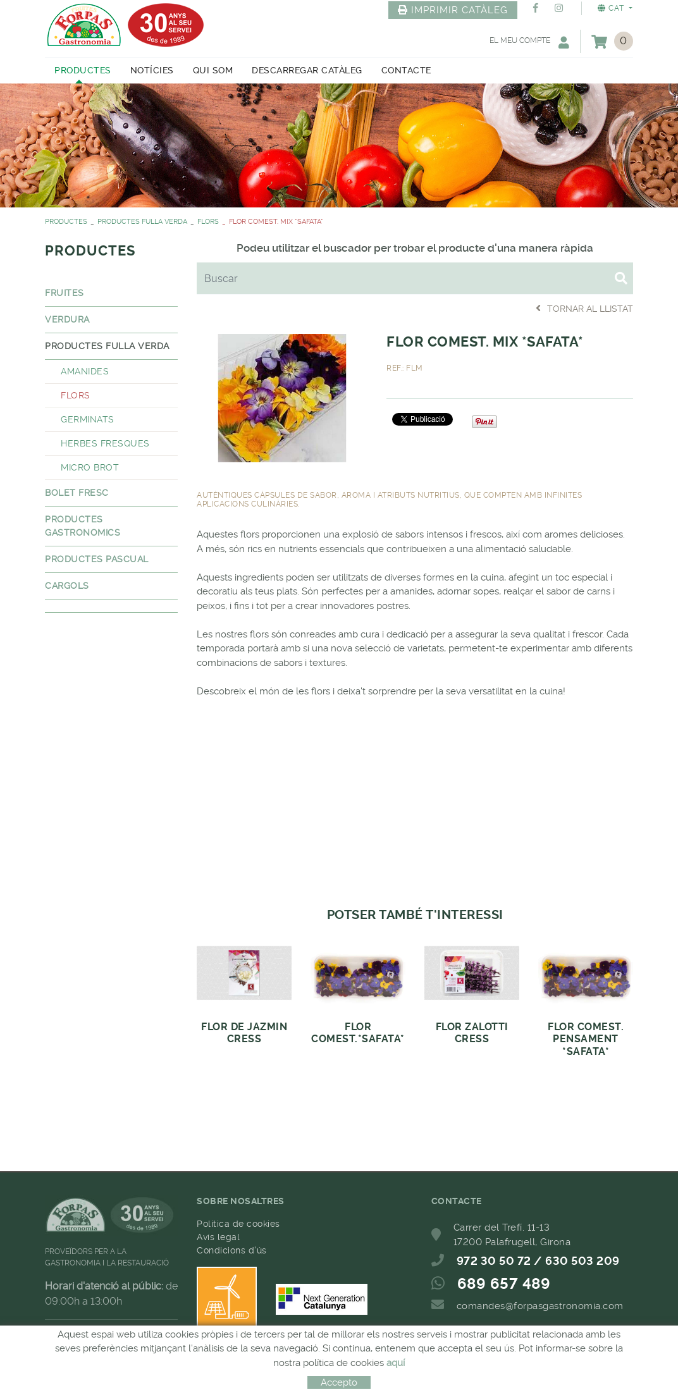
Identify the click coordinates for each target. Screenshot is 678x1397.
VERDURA (67, 319)
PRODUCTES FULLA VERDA (142, 222)
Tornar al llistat (584, 308)
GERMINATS (87, 419)
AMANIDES (85, 371)
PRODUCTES (66, 222)
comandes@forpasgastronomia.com (540, 1306)
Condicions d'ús (232, 1250)
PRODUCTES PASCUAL (97, 559)
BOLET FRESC (77, 493)
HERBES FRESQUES (105, 443)
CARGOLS (67, 586)
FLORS (208, 222)
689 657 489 (504, 1284)
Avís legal (218, 1237)
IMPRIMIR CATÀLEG (453, 10)
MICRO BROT (90, 467)
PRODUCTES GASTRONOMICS (82, 526)
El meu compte (529, 42)
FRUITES (64, 293)
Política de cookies (238, 1224)
